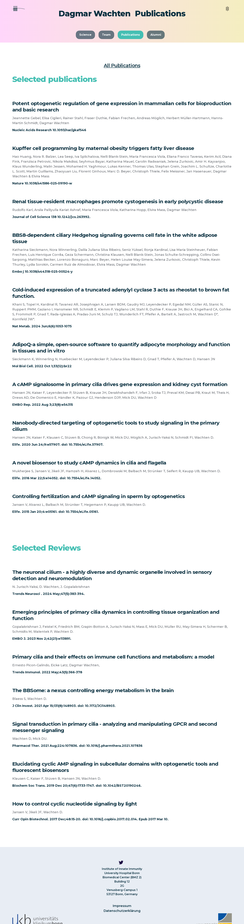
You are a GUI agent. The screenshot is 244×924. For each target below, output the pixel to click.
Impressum (122, 906)
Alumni (155, 34)
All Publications (122, 65)
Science (85, 34)
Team (106, 34)
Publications (130, 34)
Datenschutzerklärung (122, 911)
